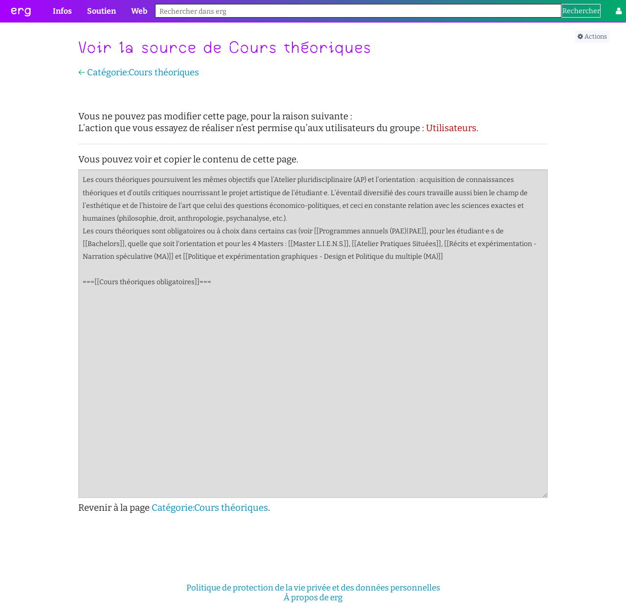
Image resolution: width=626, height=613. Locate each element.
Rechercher (581, 11)
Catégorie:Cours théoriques (143, 72)
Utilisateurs (451, 128)
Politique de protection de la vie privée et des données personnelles (313, 587)
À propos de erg (313, 597)
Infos (62, 11)
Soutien (101, 11)
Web (139, 11)
